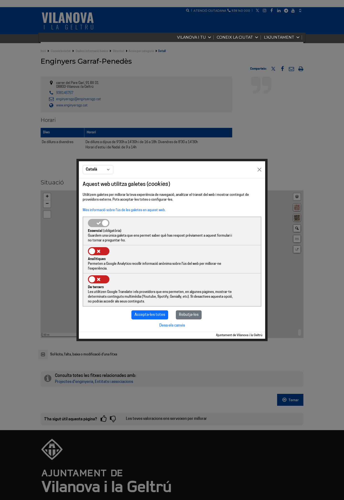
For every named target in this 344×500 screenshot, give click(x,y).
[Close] (259, 184)
